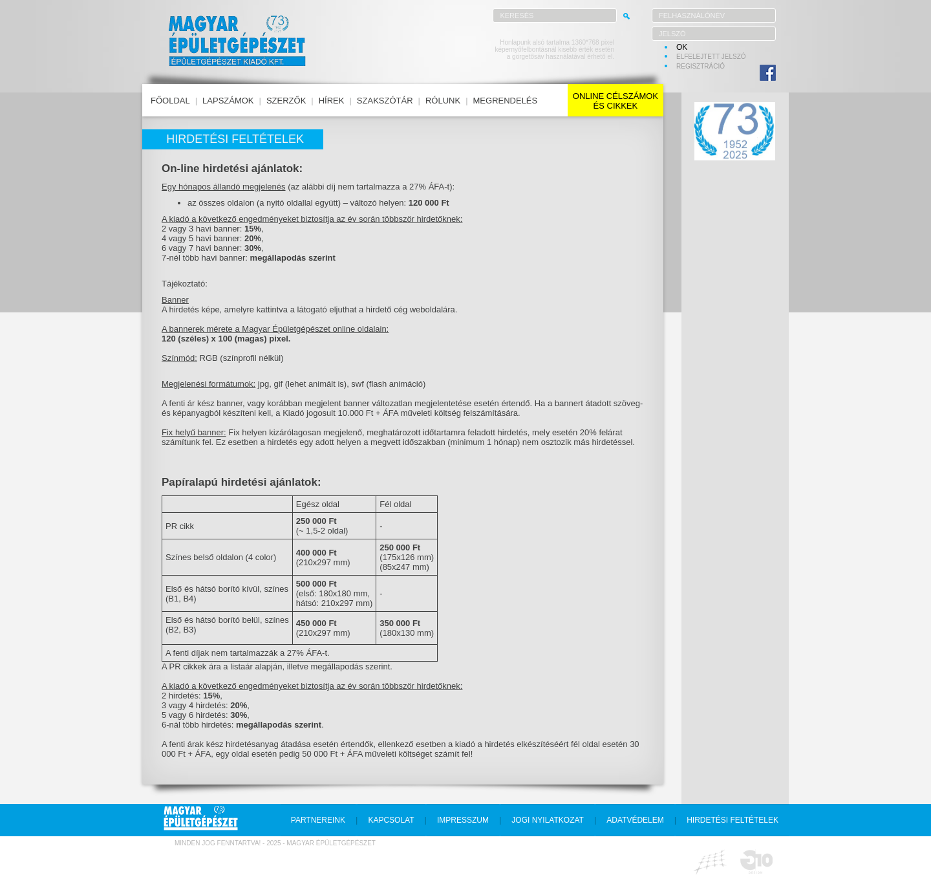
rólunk (442, 100)
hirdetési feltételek (732, 820)
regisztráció (700, 66)
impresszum (463, 820)
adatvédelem (634, 820)
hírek (332, 100)
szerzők (286, 100)
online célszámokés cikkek (615, 101)
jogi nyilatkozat (547, 820)
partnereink (318, 820)
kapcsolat (391, 820)
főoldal (170, 100)
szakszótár (385, 100)
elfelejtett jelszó (711, 56)
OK (681, 47)
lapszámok (227, 100)
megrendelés (505, 100)
